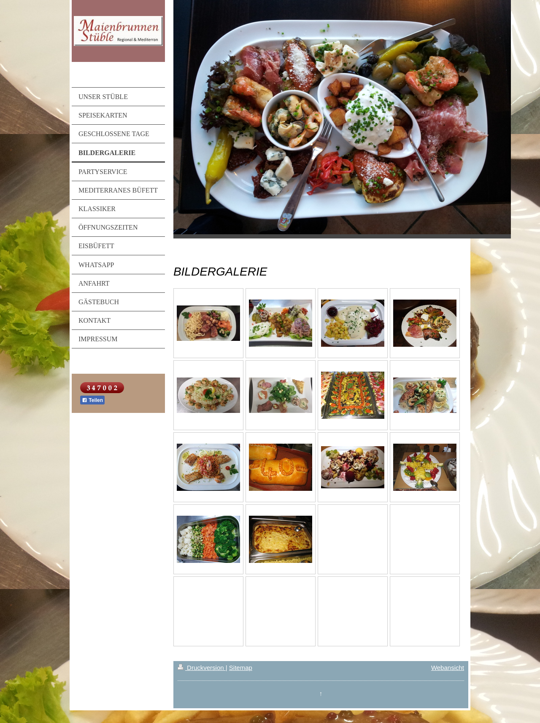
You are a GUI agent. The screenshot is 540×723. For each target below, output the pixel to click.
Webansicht (447, 667)
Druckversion (202, 667)
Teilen (92, 400)
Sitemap (240, 667)
